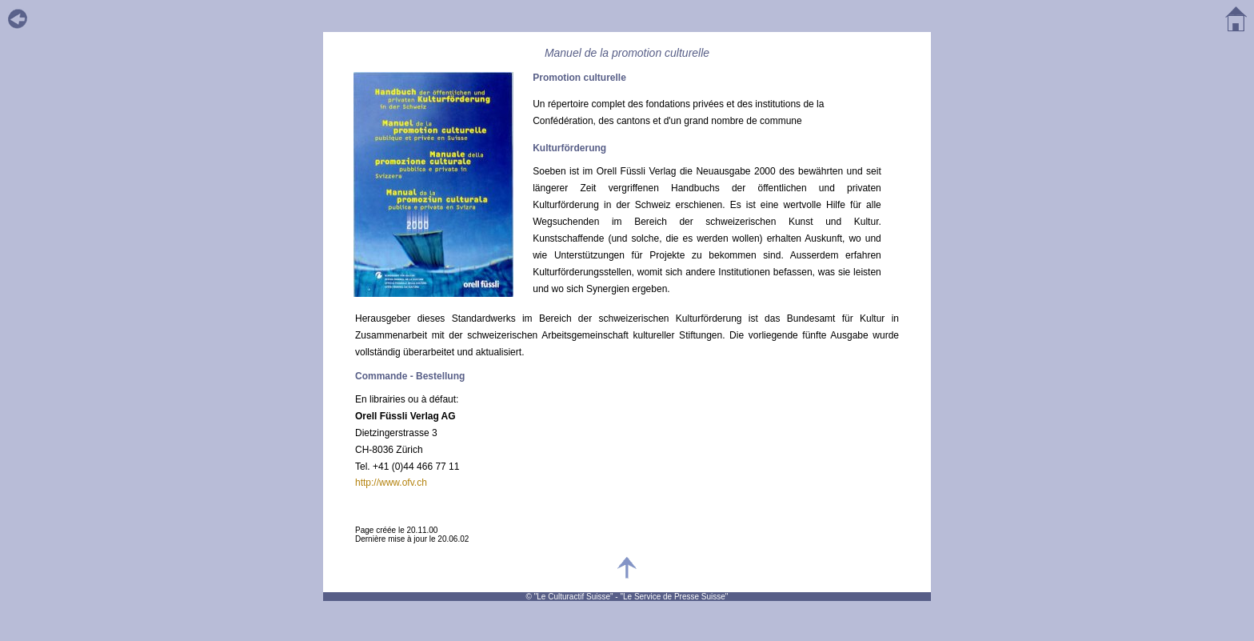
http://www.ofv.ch (391, 482)
